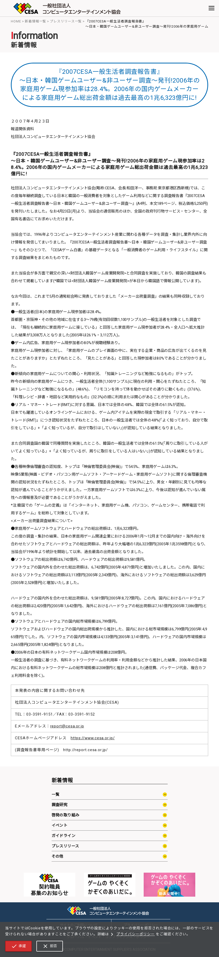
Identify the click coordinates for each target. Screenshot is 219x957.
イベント (60, 825)
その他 (57, 856)
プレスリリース (65, 846)
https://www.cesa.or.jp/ (93, 738)
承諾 (18, 946)
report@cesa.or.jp (67, 726)
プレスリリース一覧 (66, 21)
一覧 (56, 794)
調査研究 (60, 804)
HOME (16, 21)
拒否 (49, 946)
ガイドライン (64, 835)
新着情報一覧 (35, 21)
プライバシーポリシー (132, 934)
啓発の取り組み (65, 815)
